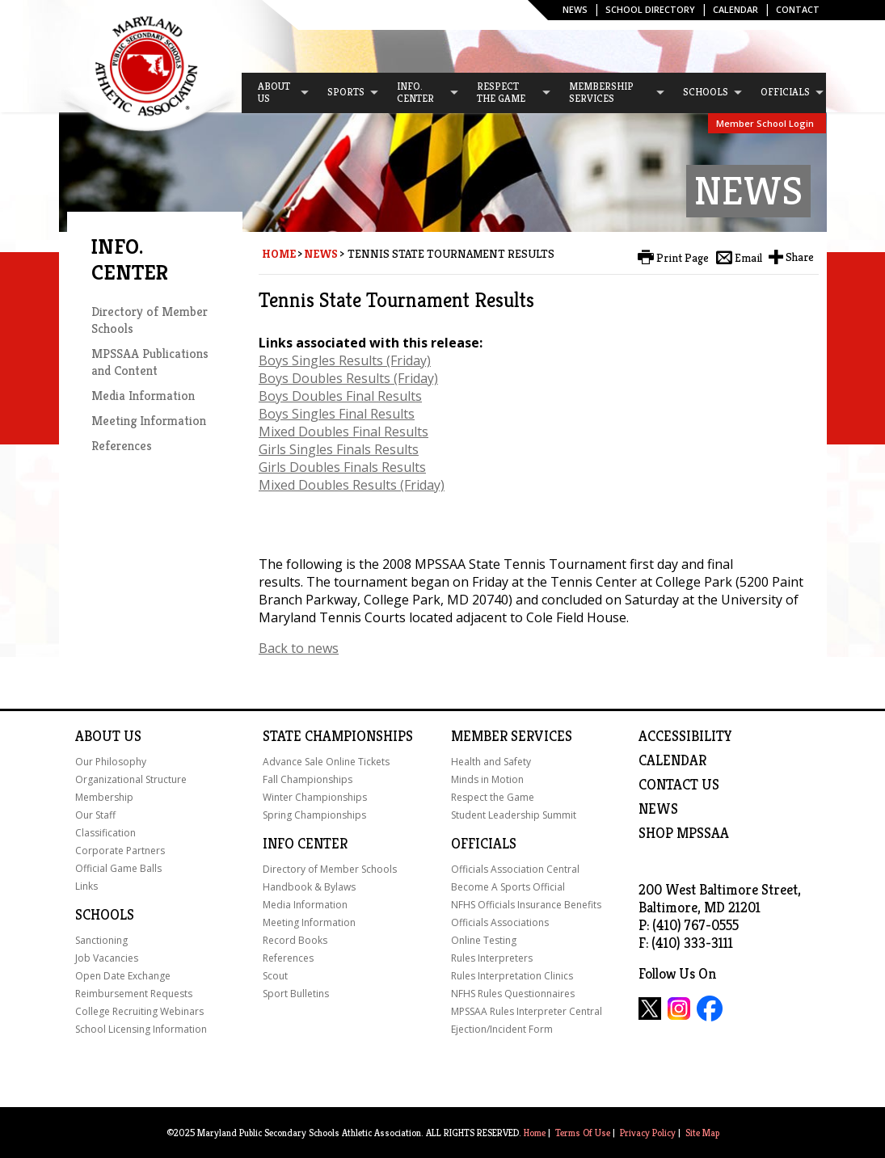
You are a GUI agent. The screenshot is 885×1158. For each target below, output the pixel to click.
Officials (483, 844)
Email (748, 258)
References (121, 445)
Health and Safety (491, 761)
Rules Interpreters (492, 958)
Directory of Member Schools (330, 869)
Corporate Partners (120, 850)
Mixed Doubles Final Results (343, 431)
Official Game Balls (118, 868)
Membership (104, 797)
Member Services (511, 736)
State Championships (338, 736)
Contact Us (678, 785)
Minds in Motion (487, 779)
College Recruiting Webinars (139, 1011)
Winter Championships (315, 797)
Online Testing (483, 940)
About (97, 736)
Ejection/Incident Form (502, 1029)
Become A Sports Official (508, 887)
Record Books (295, 940)
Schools (104, 915)
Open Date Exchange (123, 976)
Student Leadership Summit (513, 815)
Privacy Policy (648, 1132)
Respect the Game (492, 797)
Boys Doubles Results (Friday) (348, 378)
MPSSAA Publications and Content (150, 362)
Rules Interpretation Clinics (512, 976)
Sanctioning (101, 940)
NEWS (658, 809)
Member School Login (765, 123)
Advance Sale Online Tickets (326, 761)
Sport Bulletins (296, 993)
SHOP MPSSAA (683, 833)
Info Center (305, 844)
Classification (105, 833)
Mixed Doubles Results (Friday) (352, 485)
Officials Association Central (515, 869)
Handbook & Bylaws (309, 887)
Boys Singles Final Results (337, 414)
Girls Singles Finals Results (339, 449)
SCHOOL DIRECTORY (650, 9)
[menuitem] (276, 93)
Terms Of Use (582, 1132)
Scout (275, 976)
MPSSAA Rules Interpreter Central (526, 1011)
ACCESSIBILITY (685, 736)
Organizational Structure (131, 779)
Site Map (702, 1132)
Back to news (299, 648)
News (575, 9)
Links (86, 886)
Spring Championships (314, 815)
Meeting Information (148, 420)
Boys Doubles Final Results (340, 396)
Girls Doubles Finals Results (342, 467)
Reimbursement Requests (133, 993)
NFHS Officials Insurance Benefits (526, 905)
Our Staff (95, 815)
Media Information (143, 395)
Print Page (682, 258)
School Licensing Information (141, 1029)
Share (800, 257)
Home (279, 253)
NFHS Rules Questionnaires (513, 993)
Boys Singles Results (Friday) (345, 360)
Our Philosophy (110, 761)
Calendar (735, 9)
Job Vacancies (106, 958)
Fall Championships (307, 779)
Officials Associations (500, 922)
